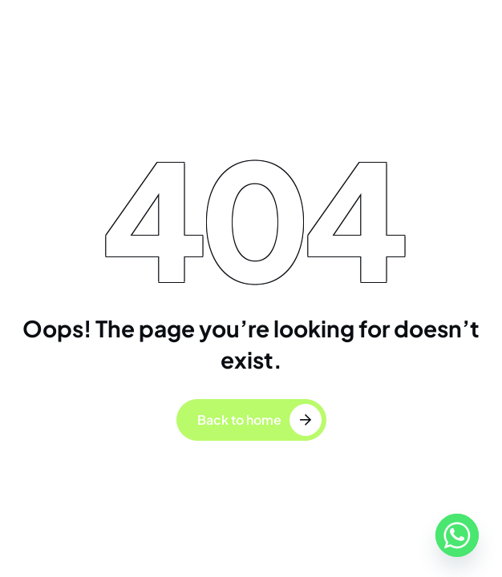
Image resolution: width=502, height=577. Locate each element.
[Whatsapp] (457, 535)
